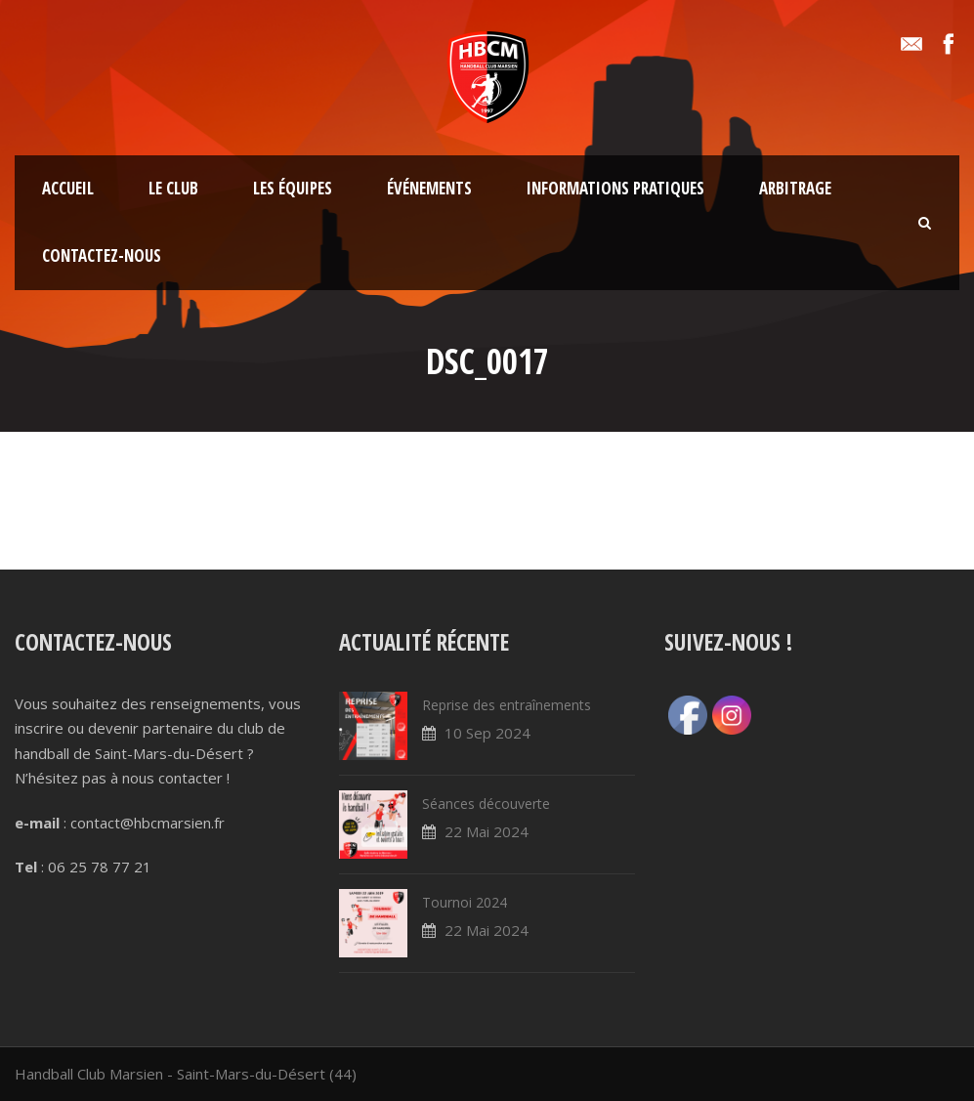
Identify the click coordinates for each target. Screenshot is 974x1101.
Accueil (68, 188)
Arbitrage (795, 188)
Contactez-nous (101, 255)
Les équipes (292, 188)
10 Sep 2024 (487, 732)
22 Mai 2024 (487, 831)
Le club (173, 188)
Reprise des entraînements (506, 705)
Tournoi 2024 (464, 902)
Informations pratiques (615, 188)
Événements (429, 188)
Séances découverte (486, 803)
